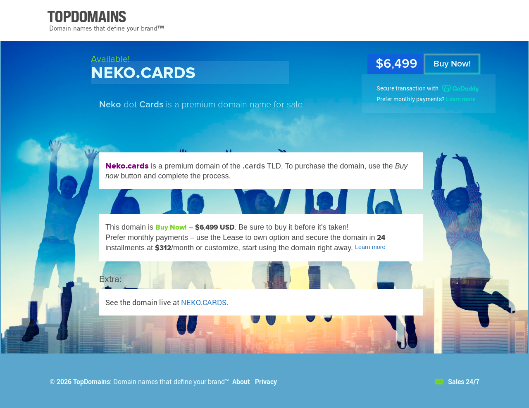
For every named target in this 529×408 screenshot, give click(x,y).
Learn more (460, 99)
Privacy (266, 381)
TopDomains (91, 381)
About (241, 381)
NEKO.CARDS (203, 302)
